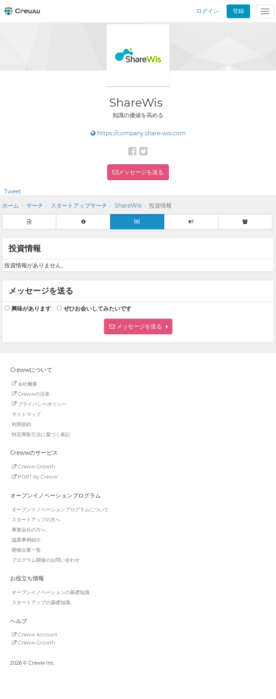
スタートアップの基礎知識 (41, 602)
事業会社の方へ (29, 529)
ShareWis (128, 205)
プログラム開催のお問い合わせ (46, 559)
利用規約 (21, 424)
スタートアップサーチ (79, 205)
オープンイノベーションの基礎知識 (50, 592)
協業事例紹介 (26, 539)
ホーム (10, 205)
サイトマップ (26, 414)
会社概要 (24, 383)
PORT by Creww (35, 477)
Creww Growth (33, 467)
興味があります (31, 308)
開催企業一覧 (26, 549)
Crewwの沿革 (31, 393)
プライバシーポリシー (39, 404)
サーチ (34, 205)
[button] (138, 326)
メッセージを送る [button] (140, 172)
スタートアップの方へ (36, 519)
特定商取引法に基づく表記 (41, 434)
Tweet (12, 191)
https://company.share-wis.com (138, 133)
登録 (238, 11)
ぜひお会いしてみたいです (98, 308)
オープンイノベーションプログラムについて (60, 509)
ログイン (207, 11)
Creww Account (34, 635)
